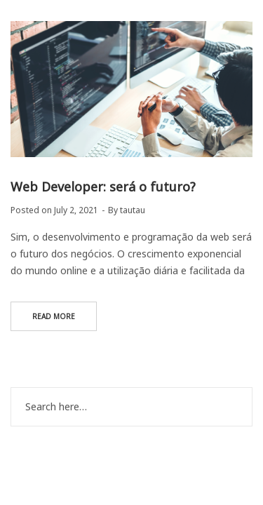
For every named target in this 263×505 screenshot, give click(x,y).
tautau (132, 210)
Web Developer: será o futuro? (103, 186)
